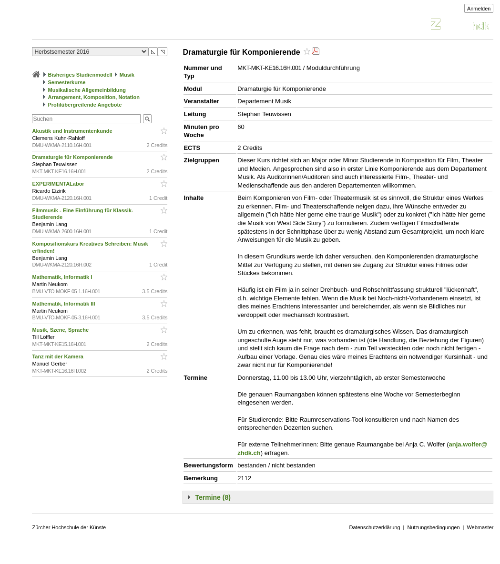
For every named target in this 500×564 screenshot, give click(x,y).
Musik (127, 75)
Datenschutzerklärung (374, 527)
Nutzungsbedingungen (433, 527)
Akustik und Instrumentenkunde (72, 131)
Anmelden (479, 8)
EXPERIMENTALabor (58, 184)
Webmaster (480, 527)
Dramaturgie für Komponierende (73, 157)
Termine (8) (212, 497)
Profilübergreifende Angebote (85, 105)
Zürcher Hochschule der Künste (69, 527)
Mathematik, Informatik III (64, 304)
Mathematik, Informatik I (62, 277)
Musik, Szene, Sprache (61, 330)
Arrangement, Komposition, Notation (94, 97)
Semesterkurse (67, 82)
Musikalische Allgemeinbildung (87, 90)
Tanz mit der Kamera (58, 356)
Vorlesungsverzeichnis (102, 25)
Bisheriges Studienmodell (80, 75)
